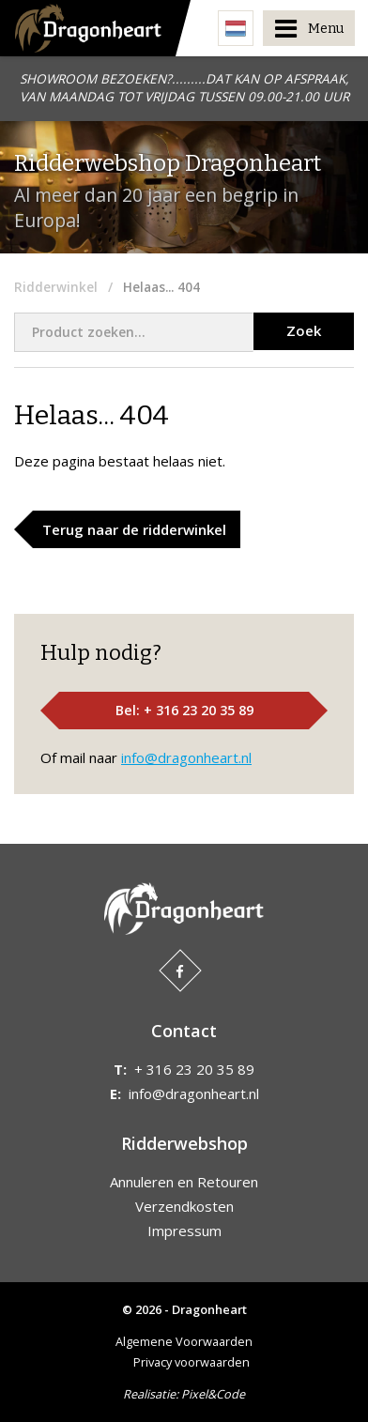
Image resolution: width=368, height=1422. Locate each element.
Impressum (184, 1230)
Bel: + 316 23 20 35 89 (184, 710)
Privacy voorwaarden (191, 1361)
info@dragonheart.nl (186, 757)
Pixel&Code (213, 1393)
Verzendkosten (184, 1206)
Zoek (303, 330)
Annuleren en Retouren (184, 1181)
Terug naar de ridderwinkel (134, 529)
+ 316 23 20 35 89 (194, 1069)
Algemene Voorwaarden (184, 1341)
